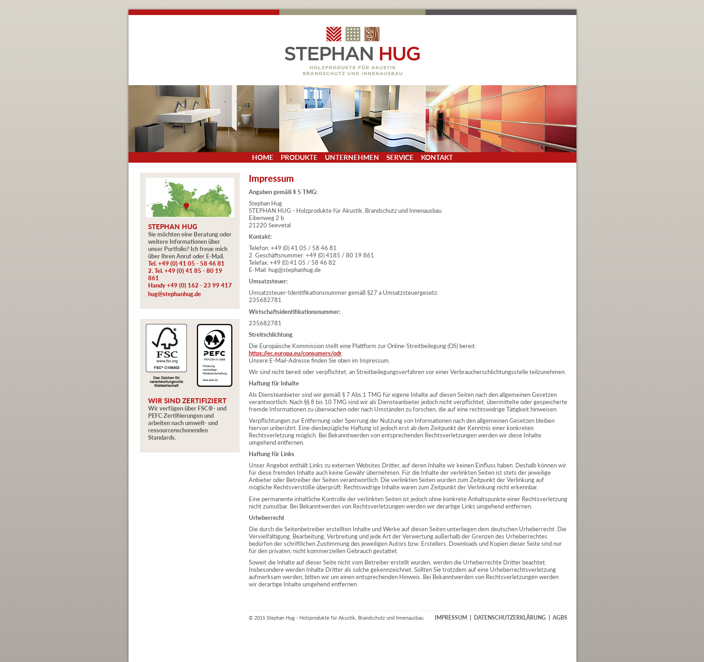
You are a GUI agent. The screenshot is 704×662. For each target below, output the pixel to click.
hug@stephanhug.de (174, 294)
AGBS (560, 617)
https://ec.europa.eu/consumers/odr (295, 353)
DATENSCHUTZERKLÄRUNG (510, 617)
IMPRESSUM (451, 617)
